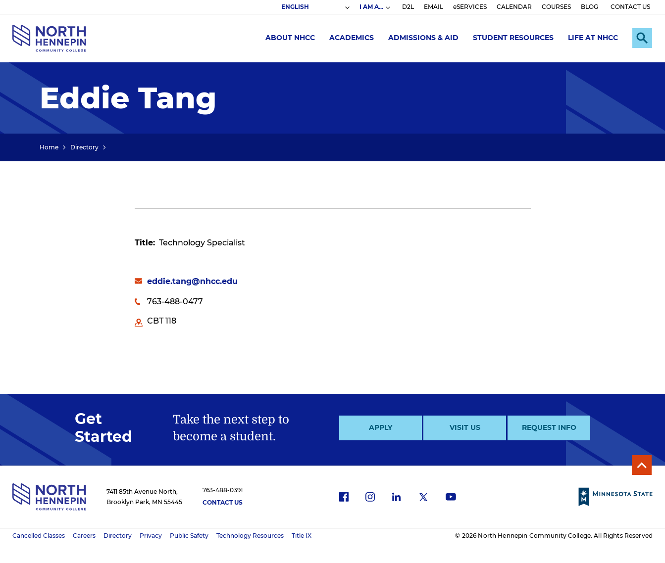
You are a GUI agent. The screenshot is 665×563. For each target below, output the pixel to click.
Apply (380, 427)
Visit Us (465, 427)
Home (49, 147)
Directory (84, 147)
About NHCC (290, 37)
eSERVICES (470, 6)
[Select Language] (315, 7)
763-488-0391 (223, 490)
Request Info (549, 427)
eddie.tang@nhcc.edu (192, 281)
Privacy (151, 535)
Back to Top (642, 465)
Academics (351, 37)
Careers (84, 535)
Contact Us (223, 502)
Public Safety (189, 535)
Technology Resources (250, 535)
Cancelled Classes (38, 535)
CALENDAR (514, 6)
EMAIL (433, 6)
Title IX (301, 535)
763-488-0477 (175, 301)
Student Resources (513, 37)
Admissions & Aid (423, 37)
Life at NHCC (593, 37)
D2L (408, 6)
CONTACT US (630, 6)
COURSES (556, 6)
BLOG (589, 6)
